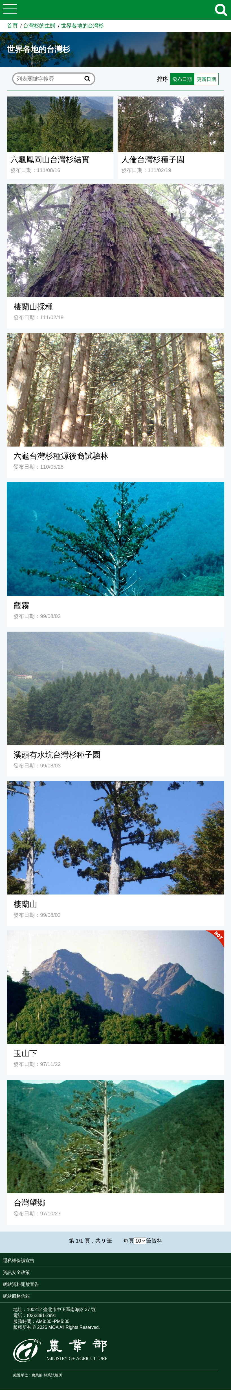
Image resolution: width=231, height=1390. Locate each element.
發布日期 (178, 79)
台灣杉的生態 (39, 26)
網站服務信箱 (16, 1296)
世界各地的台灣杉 (82, 26)
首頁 (12, 26)
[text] (49, 79)
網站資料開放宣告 (21, 1284)
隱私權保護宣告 (18, 1260)
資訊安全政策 (16, 1272)
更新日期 (205, 79)
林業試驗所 (53, 1375)
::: (229, 1261)
